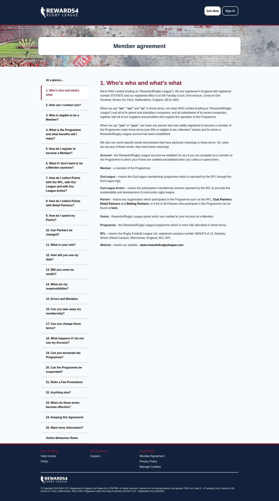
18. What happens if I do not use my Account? (65, 340)
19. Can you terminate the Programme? (63, 355)
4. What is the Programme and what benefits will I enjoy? (63, 134)
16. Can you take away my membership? (63, 311)
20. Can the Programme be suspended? (64, 369)
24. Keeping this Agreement (64, 417)
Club (216, 199)
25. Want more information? (64, 427)
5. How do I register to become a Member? (61, 151)
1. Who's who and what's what (62, 92)
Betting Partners (138, 203)
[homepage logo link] (59, 12)
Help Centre (48, 456)
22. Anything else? (58, 392)
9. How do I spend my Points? (60, 217)
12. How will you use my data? (62, 257)
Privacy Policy (148, 461)
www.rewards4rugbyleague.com (161, 244)
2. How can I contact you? (63, 105)
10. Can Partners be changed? (59, 232)
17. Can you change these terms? (63, 326)
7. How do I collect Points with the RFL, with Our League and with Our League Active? (63, 184)
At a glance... (55, 80)
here (114, 208)
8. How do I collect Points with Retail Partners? (63, 203)
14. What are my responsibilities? (57, 286)
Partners (225, 199)
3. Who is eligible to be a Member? (62, 117)
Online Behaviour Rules (62, 437)
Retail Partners (110, 203)
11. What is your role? (60, 244)
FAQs (44, 461)
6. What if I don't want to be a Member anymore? (64, 165)
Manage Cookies (150, 466)
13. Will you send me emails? (60, 271)
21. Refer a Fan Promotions (64, 382)
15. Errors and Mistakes (62, 298)
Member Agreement (152, 456)
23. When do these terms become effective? (63, 405)
